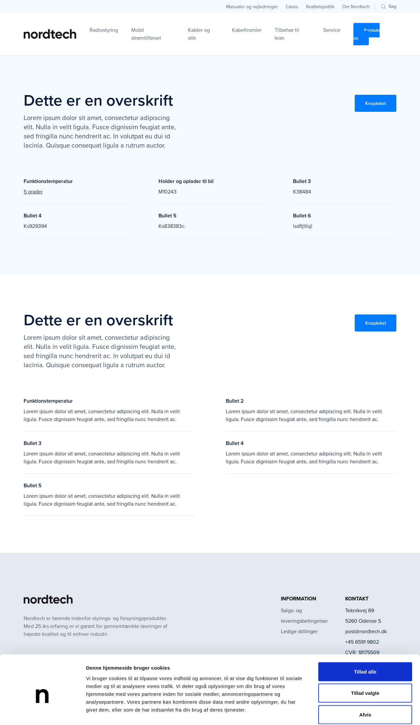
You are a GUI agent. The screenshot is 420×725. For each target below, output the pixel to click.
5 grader (33, 191)
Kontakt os (366, 34)
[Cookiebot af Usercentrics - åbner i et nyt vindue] (42, 712)
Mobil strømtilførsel (146, 34)
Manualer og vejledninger (252, 6)
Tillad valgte (365, 660)
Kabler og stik (199, 34)
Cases (292, 6)
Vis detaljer (341, 712)
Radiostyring (104, 30)
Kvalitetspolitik (320, 6)
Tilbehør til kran (287, 34)
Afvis (365, 682)
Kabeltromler (247, 30)
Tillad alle (365, 639)
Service (331, 30)
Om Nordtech (356, 6)
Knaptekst (375, 103)
